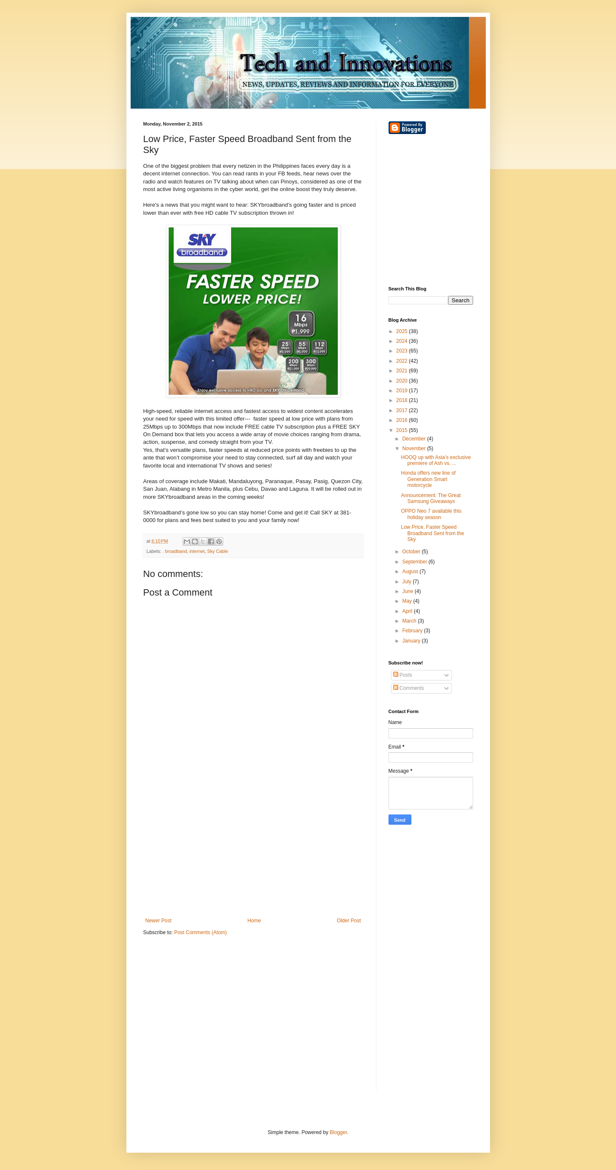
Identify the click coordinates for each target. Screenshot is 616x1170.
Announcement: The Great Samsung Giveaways (430, 498)
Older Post (349, 921)
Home (254, 921)
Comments (408, 688)
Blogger (338, 1132)
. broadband (174, 551)
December (414, 439)
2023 (402, 351)
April (407, 611)
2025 (402, 331)
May (407, 601)
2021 (402, 371)
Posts (402, 675)
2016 (402, 420)
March (410, 621)
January (412, 641)
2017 (402, 410)
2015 (402, 430)
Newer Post (158, 921)
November (414, 448)
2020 (402, 381)
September (415, 562)
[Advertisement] (253, 848)
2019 (402, 391)
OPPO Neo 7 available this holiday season (431, 514)
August (410, 571)
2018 (402, 400)
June (408, 591)
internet (197, 551)
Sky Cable (217, 551)
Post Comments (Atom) (200, 932)
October (412, 552)
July (407, 582)
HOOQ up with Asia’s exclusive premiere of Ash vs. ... (436, 460)
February (413, 631)
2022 (402, 361)
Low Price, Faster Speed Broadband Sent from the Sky (432, 533)
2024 (402, 341)
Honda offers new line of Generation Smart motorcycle (428, 479)
